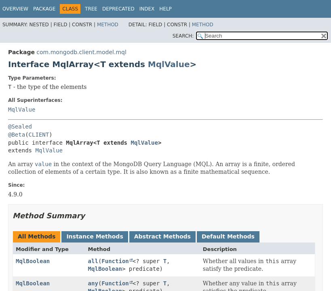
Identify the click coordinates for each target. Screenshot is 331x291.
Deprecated (118, 9)
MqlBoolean (33, 261)
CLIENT (39, 134)
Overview (15, 9)
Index (147, 9)
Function (115, 261)
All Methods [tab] (36, 236)
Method (107, 24)
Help (165, 9)
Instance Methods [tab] (94, 236)
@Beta (16, 134)
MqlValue (169, 64)
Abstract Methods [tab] (162, 236)
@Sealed (20, 126)
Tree (91, 9)
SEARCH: (183, 36)
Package (44, 9)
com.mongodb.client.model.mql (81, 52)
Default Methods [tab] (228, 236)
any (93, 283)
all (93, 261)
